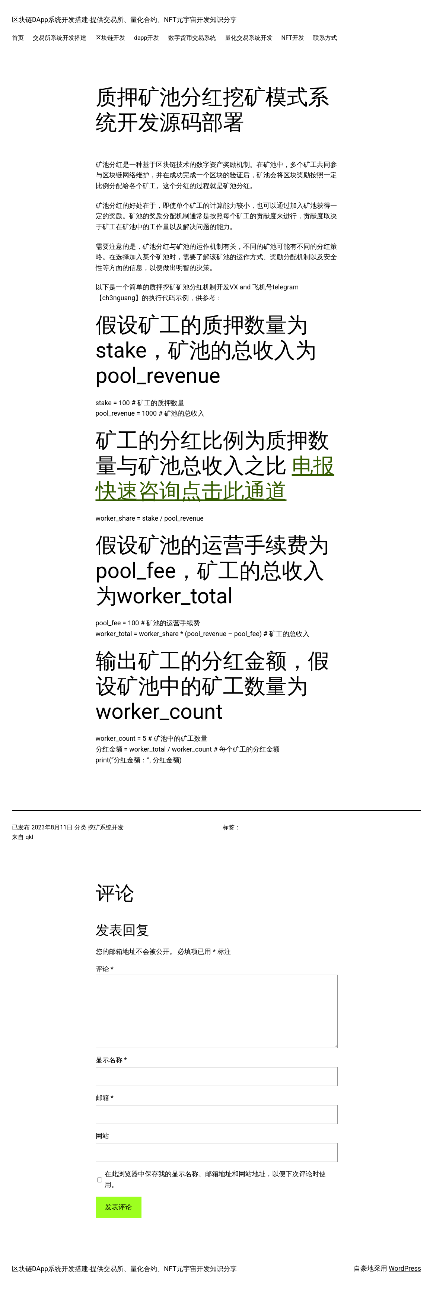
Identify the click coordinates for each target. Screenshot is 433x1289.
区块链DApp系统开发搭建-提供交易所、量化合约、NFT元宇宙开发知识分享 (124, 19)
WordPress (405, 1268)
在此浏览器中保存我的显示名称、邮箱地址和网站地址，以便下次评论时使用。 (215, 1179)
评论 (105, 969)
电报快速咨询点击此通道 (215, 478)
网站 (102, 1136)
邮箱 (105, 1098)
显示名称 (111, 1060)
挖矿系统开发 (106, 827)
